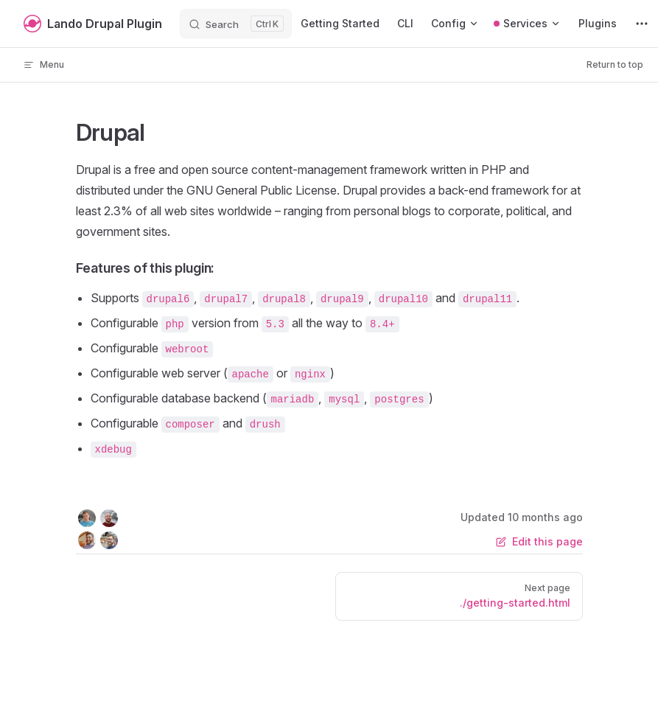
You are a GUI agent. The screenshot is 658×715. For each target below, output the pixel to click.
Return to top (615, 64)
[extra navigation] (642, 23)
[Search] (236, 23)
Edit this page (539, 541)
